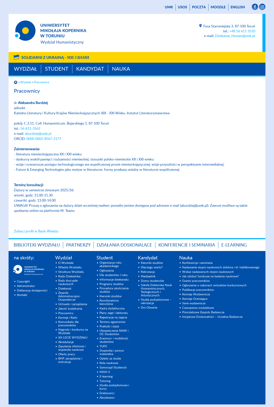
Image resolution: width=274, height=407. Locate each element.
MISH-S (105, 372)
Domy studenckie (152, 280)
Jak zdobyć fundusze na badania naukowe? (210, 276)
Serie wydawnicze (194, 303)
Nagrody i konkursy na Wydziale (73, 331)
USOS (182, 7)
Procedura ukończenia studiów (114, 290)
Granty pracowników (196, 280)
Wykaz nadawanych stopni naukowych (208, 271)
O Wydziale (65, 262)
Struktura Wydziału (71, 271)
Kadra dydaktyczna (112, 308)
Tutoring (105, 381)
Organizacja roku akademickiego (111, 264)
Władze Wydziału (70, 267)
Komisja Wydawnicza (196, 294)
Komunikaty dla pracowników (68, 324)
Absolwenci (107, 397)
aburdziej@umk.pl (38, 133)
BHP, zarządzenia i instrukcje (70, 360)
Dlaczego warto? (152, 267)
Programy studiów (112, 284)
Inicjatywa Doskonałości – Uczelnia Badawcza (212, 316)
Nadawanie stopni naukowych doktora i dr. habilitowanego (220, 267)
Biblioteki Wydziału (37, 245)
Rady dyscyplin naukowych (68, 282)
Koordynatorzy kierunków (109, 302)
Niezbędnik (148, 276)
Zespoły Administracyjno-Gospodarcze (69, 296)
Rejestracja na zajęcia (113, 317)
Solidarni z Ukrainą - (55, 58)
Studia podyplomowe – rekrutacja (156, 301)
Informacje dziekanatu (114, 279)
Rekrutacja (148, 271)
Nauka (121, 69)
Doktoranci (107, 393)
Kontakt (22, 295)
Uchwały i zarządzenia (72, 304)
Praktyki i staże (109, 326)
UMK (169, 7)
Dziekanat (64, 288)
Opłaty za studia (110, 358)
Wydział (25, 69)
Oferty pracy (66, 354)
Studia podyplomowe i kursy (114, 387)
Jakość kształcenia (70, 308)
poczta (199, 7)
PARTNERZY (78, 245)
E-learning (106, 376)
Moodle (218, 7)
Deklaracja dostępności (32, 290)
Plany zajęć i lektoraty (114, 313)
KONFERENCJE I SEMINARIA (186, 245)
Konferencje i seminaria (197, 262)
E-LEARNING (234, 245)
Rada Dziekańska (69, 276)
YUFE (103, 346)
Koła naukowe (109, 363)
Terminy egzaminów (112, 322)
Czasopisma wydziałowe (198, 307)
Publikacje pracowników (198, 289)
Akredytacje (66, 342)
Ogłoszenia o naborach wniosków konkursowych (214, 285)
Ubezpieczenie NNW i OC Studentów (114, 332)
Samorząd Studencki (113, 367)
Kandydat (90, 69)
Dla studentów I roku (114, 275)
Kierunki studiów (111, 296)
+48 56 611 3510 (242, 31)
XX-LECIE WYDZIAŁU (72, 337)
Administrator (26, 286)
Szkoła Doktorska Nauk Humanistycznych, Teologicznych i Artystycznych (156, 290)
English (238, 7)
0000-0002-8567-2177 (43, 139)
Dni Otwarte (149, 307)
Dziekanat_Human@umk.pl (235, 36)
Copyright (23, 281)
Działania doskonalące (124, 245)
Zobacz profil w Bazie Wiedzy (36, 231)
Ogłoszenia (107, 270)
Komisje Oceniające (194, 298)
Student (56, 69)
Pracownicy (41, 82)
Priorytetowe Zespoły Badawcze (203, 312)
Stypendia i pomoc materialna (112, 352)
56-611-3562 (30, 128)
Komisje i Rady (67, 317)
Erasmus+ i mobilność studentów (114, 340)
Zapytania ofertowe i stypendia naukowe (71, 348)
